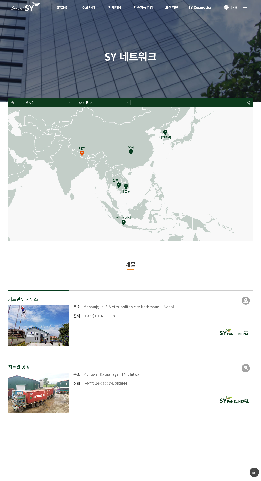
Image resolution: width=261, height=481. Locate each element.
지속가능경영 (143, 7)
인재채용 (114, 7)
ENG (233, 7)
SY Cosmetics (200, 7)
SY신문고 (85, 102)
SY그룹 (62, 7)
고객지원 (171, 7)
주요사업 (88, 7)
